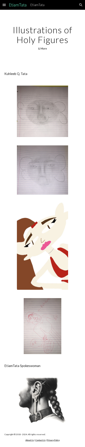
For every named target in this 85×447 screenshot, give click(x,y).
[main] (42, 38)
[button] (4, 5)
